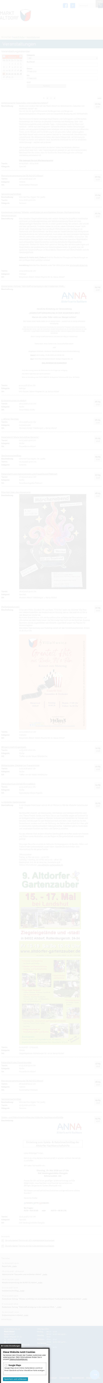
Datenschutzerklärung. (19, 1359)
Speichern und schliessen (15, 1379)
